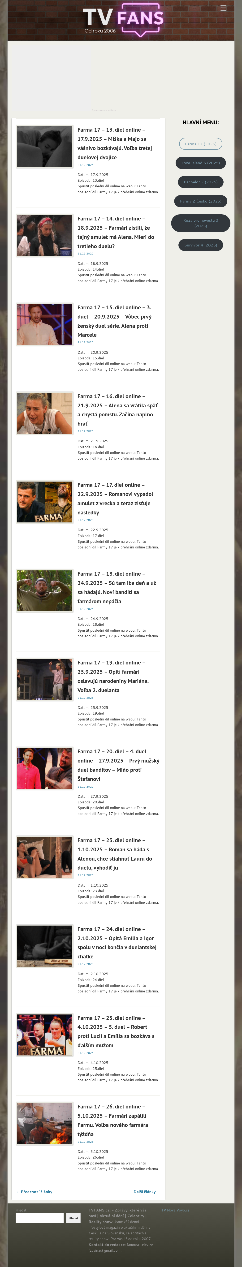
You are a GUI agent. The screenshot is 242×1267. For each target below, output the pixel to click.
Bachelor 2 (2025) (201, 182)
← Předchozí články (34, 1191)
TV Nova (168, 1210)
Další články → (147, 1191)
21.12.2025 (86, 165)
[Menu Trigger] (223, 7)
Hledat (21, 1210)
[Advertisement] (51, 78)
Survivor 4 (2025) (200, 245)
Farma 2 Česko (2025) (200, 201)
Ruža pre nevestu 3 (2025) (201, 222)
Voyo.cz (183, 1210)
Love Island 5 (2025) (201, 162)
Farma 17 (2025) (200, 144)
